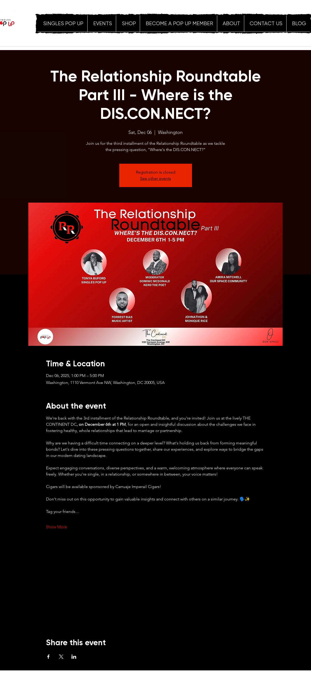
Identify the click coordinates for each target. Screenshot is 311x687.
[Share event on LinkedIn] (73, 657)
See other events (155, 178)
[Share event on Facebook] (48, 657)
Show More (56, 526)
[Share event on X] (61, 657)
